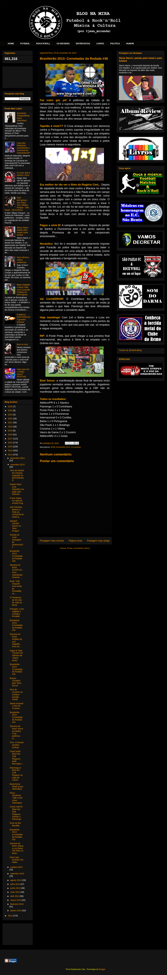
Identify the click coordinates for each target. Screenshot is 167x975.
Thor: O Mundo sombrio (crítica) (17, 745)
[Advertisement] (17, 76)
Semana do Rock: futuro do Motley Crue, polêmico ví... (16, 732)
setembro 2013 (17, 873)
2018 (10, 434)
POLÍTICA (115, 43)
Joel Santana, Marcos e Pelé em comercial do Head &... (17, 512)
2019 (10, 430)
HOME (11, 43)
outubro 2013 (16, 867)
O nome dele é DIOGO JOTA (23, 174)
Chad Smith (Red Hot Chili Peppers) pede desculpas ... (17, 757)
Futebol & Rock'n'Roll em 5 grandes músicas (23, 318)
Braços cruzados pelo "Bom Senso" (15, 682)
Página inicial (75, 540)
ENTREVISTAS (83, 43)
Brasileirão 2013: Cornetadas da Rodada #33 (16, 717)
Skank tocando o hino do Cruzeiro (16, 706)
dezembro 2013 (17, 458)
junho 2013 (15, 888)
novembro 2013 (17, 464)
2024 (10, 410)
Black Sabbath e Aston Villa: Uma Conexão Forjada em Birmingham (23, 290)
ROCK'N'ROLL (43, 43)
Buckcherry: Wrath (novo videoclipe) (16, 786)
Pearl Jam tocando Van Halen (16, 859)
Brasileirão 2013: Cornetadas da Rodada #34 (16, 669)
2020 (10, 426)
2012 (10, 915)
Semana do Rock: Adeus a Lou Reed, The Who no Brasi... (17, 848)
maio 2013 (15, 892)
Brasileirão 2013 (63, 447)
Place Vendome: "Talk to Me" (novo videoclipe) (16, 798)
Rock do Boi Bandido (15, 824)
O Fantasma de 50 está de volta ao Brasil (16, 601)
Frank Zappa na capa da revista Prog (16, 500)
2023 (10, 414)
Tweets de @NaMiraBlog (130, 350)
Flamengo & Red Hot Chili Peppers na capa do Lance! (16, 774)
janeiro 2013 (16, 910)
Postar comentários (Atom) (78, 548)
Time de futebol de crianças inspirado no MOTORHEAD (17, 475)
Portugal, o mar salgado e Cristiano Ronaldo (17, 612)
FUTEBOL (25, 43)
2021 (10, 422)
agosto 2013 (16, 880)
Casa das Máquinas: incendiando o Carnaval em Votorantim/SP (23, 148)
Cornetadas (76, 447)
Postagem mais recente (52, 540)
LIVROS (100, 43)
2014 (10, 450)
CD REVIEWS (63, 43)
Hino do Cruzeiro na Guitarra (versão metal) (16, 694)
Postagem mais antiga (98, 540)
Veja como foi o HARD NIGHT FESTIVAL (23, 373)
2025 (10, 406)
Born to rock (22, 344)
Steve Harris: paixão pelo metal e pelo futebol (23, 231)
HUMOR (130, 43)
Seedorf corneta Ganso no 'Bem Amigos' (15, 526)
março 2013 (16, 900)
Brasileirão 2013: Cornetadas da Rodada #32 (16, 834)
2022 (10, 418)
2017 (10, 438)
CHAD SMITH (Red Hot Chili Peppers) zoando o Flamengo (16, 813)
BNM (53, 447)
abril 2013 (15, 896)
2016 (10, 442)
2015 (10, 446)
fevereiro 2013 (16, 904)
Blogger (102, 969)
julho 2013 (15, 884)
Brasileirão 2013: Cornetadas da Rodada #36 (16, 556)
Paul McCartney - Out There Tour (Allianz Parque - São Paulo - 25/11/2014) (17, 204)
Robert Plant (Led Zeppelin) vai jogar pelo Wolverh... (17, 489)
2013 (10, 454)
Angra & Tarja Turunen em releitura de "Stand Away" (16, 655)
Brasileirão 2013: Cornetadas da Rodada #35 (16, 625)
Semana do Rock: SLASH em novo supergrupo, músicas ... (16, 571)
